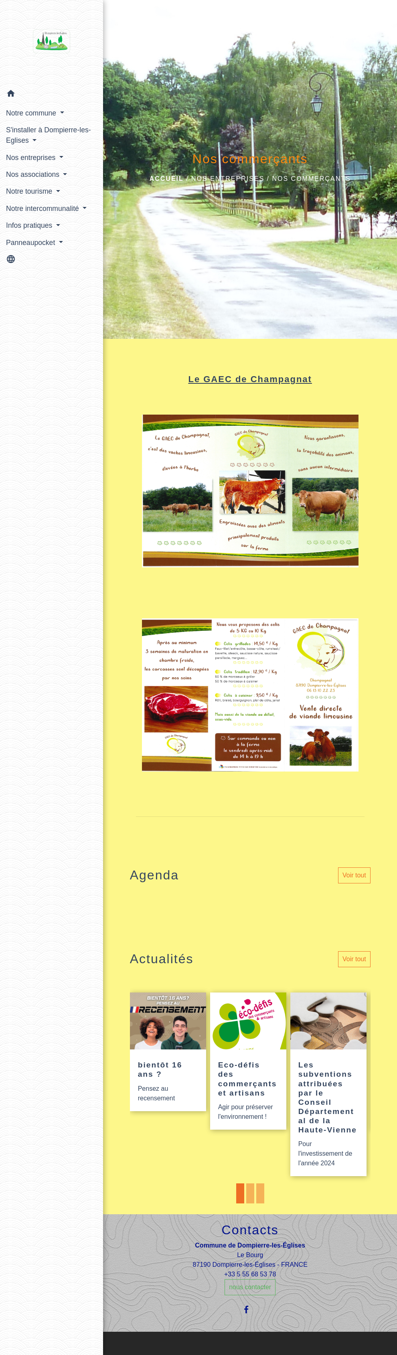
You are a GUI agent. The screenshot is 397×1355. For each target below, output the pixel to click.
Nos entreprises (227, 178)
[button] (51, 94)
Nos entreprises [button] (31, 158)
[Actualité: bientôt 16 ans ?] (168, 1051)
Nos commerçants (311, 178)
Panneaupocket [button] (31, 243)
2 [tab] (250, 1193)
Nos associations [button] (33, 174)
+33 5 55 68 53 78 (250, 1274)
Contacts (250, 1230)
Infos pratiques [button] (30, 225)
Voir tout (354, 875)
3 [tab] (260, 1193)
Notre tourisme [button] (30, 191)
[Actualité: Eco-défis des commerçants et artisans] (248, 1061)
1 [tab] (240, 1193)
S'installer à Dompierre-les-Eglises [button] (48, 135)
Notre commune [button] (32, 113)
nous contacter (250, 1287)
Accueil (167, 178)
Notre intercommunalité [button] (43, 209)
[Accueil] (52, 43)
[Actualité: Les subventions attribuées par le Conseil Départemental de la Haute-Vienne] (328, 1084)
